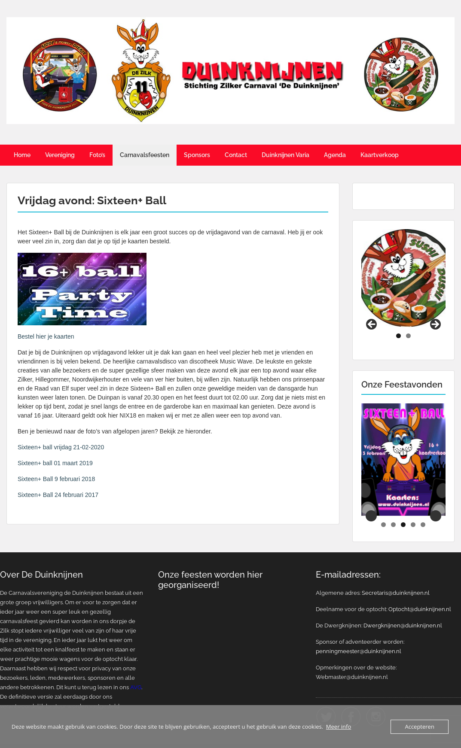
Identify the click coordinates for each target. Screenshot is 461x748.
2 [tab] (408, 322)
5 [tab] (423, 511)
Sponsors (197, 154)
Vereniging (60, 154)
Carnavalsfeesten (144, 154)
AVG (135, 673)
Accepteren (419, 726)
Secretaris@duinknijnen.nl (396, 579)
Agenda (335, 154)
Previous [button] (372, 311)
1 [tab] (398, 322)
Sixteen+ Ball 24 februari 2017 (58, 494)
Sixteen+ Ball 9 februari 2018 (56, 478)
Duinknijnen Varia (285, 154)
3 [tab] (403, 511)
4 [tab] (413, 511)
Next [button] (434, 311)
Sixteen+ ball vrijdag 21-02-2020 (61, 447)
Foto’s (97, 154)
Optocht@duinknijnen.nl (419, 595)
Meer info (338, 726)
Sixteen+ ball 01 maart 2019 (55, 463)
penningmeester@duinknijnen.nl (358, 637)
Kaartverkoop (379, 154)
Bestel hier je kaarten (46, 336)
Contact (236, 154)
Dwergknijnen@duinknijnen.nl (402, 612)
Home (22, 154)
